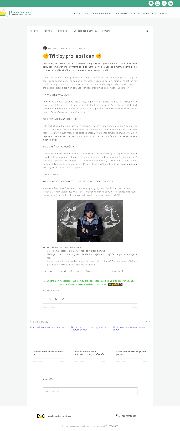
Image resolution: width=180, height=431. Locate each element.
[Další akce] (135, 48)
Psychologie (63, 30)
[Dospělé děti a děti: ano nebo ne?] (48, 336)
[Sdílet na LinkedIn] (56, 299)
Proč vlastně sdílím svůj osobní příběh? (131, 353)
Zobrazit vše (145, 321)
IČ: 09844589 (111, 426)
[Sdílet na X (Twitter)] (50, 299)
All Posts (34, 30)
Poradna (106, 30)
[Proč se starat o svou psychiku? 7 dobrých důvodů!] (90, 336)
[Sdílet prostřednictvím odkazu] (62, 299)
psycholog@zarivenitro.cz (59, 416)
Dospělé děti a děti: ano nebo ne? (48, 353)
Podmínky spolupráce (94, 426)
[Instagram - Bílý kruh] (157, 3)
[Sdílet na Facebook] (44, 299)
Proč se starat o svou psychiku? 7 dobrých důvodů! (89, 353)
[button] (147, 31)
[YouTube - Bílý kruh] (151, 3)
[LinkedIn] (170, 3)
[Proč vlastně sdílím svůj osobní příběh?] (131, 336)
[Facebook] (164, 3)
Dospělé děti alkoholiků (85, 30)
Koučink (48, 30)
